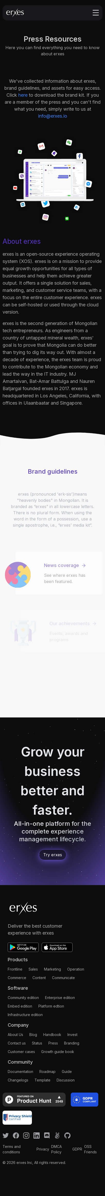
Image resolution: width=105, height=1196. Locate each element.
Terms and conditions (12, 1149)
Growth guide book (57, 1051)
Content (39, 977)
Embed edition (20, 1006)
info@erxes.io (52, 116)
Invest (72, 1034)
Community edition (23, 997)
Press (53, 1043)
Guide (67, 1071)
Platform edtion (51, 1006)
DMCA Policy (56, 1149)
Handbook (52, 1034)
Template (42, 1080)
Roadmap (47, 1071)
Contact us (17, 1043)
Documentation (20, 1071)
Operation (75, 969)
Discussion (66, 1080)
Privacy (43, 1149)
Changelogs (18, 1080)
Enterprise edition (60, 997)
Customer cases (21, 1051)
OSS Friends (90, 1149)
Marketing (52, 969)
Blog (33, 1034)
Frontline (15, 969)
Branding (71, 1043)
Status (37, 1043)
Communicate (63, 977)
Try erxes (52, 854)
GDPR (77, 1149)
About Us (15, 1034)
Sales (33, 969)
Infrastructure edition (25, 1014)
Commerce (17, 977)
